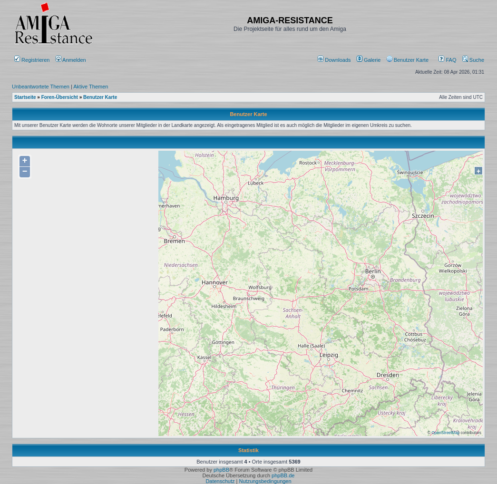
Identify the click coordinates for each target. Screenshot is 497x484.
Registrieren (31, 60)
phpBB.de (283, 475)
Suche (473, 60)
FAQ (447, 60)
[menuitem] (335, 60)
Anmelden (72, 60)
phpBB (221, 470)
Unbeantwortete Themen (40, 86)
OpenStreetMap (445, 432)
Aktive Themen (90, 86)
